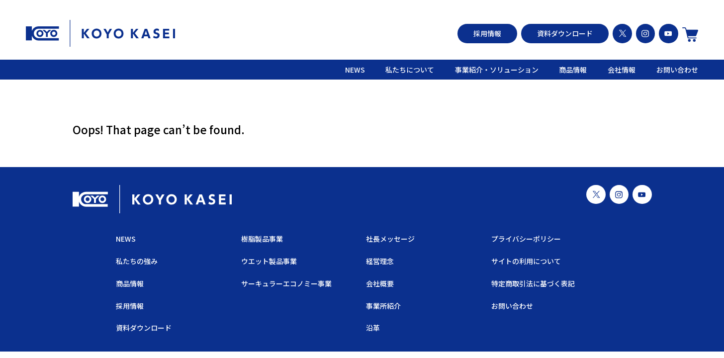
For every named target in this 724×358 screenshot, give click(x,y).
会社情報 (621, 70)
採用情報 (487, 33)
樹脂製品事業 (261, 239)
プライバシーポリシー (526, 239)
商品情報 (573, 70)
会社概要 (380, 283)
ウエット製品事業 (268, 261)
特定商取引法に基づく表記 (533, 283)
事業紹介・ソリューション (497, 70)
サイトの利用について (526, 261)
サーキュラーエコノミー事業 (286, 283)
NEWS (355, 70)
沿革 (373, 328)
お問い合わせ (677, 70)
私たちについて (409, 70)
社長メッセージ (390, 239)
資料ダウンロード (565, 33)
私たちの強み (137, 261)
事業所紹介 (383, 306)
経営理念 (380, 261)
